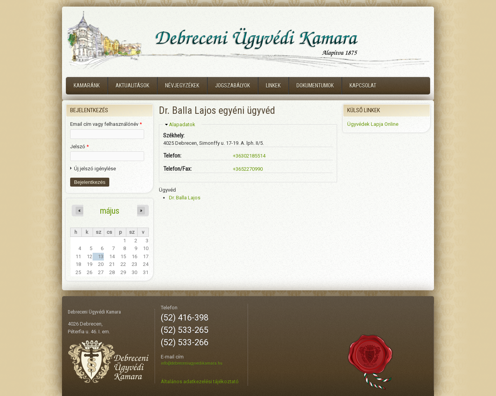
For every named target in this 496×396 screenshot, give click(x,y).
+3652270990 (248, 169)
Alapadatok (182, 124)
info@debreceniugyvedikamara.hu (191, 363)
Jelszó (79, 146)
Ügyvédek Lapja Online (372, 124)
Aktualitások (132, 85)
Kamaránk (87, 85)
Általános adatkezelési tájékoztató (200, 381)
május (109, 211)
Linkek (273, 85)
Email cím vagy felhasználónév (106, 124)
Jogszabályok (232, 85)
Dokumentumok (315, 85)
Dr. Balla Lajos (184, 198)
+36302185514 (249, 156)
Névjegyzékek (182, 85)
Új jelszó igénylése (95, 168)
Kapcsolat (363, 85)
